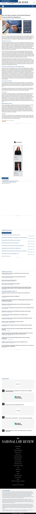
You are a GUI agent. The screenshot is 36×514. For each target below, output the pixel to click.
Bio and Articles (16, 159)
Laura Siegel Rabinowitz (6, 322)
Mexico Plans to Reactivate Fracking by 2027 (9, 280)
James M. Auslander (5, 277)
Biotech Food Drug (26, 23)
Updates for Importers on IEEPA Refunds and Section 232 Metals (12, 321)
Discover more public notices (6, 256)
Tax (24, 26)
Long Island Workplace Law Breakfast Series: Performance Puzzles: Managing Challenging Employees (18, 391)
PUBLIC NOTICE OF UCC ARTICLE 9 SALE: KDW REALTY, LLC (11, 248)
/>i (29, 31)
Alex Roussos (4, 297)
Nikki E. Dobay (4, 347)
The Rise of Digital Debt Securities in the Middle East (10, 296)
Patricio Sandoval (13, 281)
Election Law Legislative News (27, 24)
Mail (26, 31)
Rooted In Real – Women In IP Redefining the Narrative (14, 404)
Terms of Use (7, 492)
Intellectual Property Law (18, 475)
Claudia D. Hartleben (12, 322)
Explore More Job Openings (5, 183)
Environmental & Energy (18, 461)
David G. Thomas (5, 301)
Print (25, 31)
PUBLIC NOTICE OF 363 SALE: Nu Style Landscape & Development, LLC (13, 245)
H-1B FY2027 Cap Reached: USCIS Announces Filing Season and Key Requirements (16, 292)
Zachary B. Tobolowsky (5, 315)
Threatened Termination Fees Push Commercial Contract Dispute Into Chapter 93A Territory (17, 318)
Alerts (24, 18)
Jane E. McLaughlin (12, 18)
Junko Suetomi (4, 330)
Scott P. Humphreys (10, 339)
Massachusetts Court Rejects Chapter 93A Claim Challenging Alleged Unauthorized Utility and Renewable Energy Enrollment (17, 300)
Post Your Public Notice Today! (6, 232)
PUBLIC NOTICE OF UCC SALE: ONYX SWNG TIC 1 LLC (10, 253)
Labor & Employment (18, 477)
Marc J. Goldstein (10, 277)
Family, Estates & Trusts (18, 463)
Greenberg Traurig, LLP (19, 18)
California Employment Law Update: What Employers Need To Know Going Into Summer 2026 (18, 431)
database (9, 493)
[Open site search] (32, 6)
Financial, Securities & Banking (18, 465)
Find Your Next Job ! (5, 178)
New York (25, 28)
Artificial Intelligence (18, 446)
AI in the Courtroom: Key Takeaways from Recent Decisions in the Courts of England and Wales (18, 307)
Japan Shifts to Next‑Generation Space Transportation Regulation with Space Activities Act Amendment (17, 329)
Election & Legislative (18, 459)
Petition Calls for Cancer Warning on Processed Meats (11, 283)
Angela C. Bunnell (10, 301)
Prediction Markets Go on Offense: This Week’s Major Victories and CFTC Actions (15, 273)
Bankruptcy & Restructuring (18, 450)
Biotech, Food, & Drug (18, 452)
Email (16, 157)
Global (18, 467)
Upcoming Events (5, 378)
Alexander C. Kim (9, 274)
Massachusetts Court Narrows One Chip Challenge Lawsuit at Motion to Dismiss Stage (16, 311)
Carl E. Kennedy (5, 274)
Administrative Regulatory (27, 27)
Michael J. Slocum (5, 339)
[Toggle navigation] (3, 6)
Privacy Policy (12, 492)
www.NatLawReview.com (27, 493)
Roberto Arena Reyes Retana (6, 281)
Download (28, 31)
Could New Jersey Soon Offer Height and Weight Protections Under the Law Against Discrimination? (16, 338)
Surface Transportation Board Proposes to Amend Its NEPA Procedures (14, 276)
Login (34, 2)
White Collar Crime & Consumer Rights (18, 484)
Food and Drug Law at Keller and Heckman (8, 284)
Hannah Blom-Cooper (5, 308)
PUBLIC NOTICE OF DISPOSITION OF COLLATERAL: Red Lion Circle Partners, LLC (15, 237)
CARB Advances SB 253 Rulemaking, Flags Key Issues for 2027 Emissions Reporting (16, 304)
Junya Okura (8, 330)
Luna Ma (4, 293)
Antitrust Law (18, 448)
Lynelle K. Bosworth (6, 18)
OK (11, 1)
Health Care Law (18, 469)
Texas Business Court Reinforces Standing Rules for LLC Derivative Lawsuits (15, 314)
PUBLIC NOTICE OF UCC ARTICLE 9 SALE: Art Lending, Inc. (11, 240)
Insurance (18, 473)
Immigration (18, 471)
